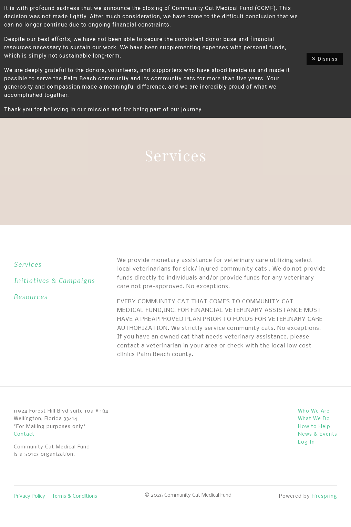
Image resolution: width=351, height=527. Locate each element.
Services (28, 264)
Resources (31, 296)
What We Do (314, 419)
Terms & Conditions (74, 496)
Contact (24, 434)
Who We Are (314, 411)
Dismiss (325, 59)
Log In (306, 442)
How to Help (314, 426)
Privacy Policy (29, 496)
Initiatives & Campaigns (54, 280)
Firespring (324, 496)
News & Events (317, 434)
